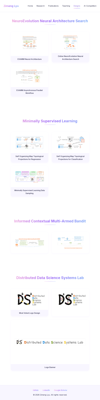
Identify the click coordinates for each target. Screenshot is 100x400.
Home (30, 6)
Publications (53, 6)
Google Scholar (60, 390)
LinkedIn (46, 390)
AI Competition (90, 6)
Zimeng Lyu (11, 6)
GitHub (36, 390)
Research (40, 6)
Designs (77, 6)
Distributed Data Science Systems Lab (50, 278)
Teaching (66, 6)
